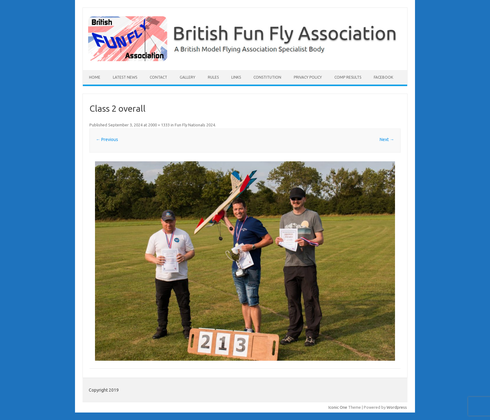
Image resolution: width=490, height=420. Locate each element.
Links (236, 77)
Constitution (267, 77)
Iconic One (337, 407)
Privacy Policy (308, 77)
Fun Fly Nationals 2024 (195, 125)
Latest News (125, 77)
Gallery (187, 77)
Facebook (383, 77)
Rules (213, 77)
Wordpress (397, 407)
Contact (158, 77)
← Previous (107, 139)
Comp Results (347, 77)
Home (94, 77)
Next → (387, 139)
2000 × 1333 (159, 125)
